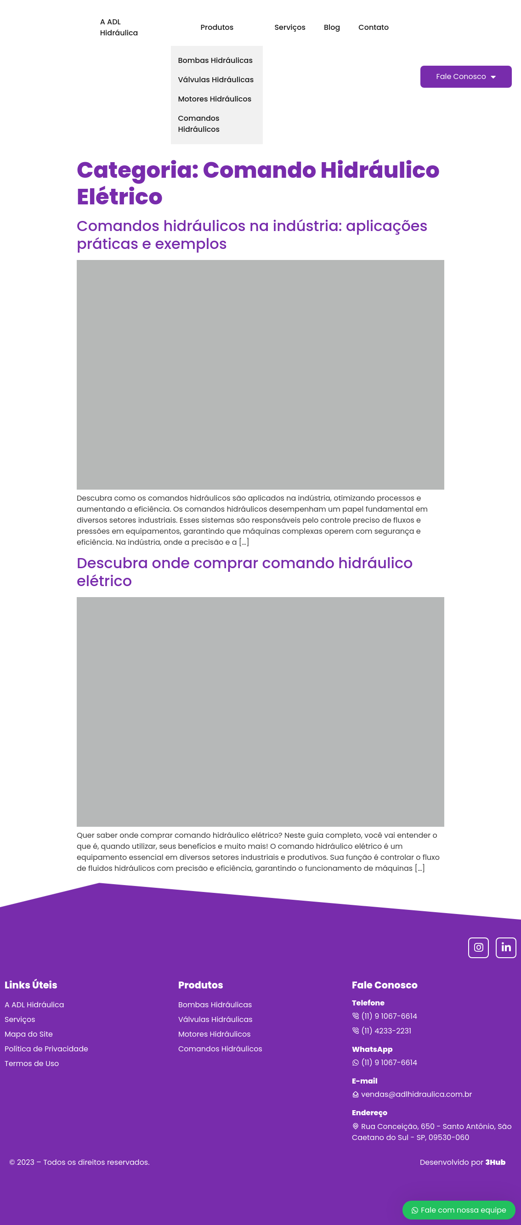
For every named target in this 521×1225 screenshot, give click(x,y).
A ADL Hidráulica (119, 27)
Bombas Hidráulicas (215, 60)
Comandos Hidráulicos (199, 124)
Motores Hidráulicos (214, 99)
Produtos (217, 27)
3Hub (495, 1162)
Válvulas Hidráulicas (216, 79)
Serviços (289, 27)
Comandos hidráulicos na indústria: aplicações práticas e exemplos (252, 234)
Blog (332, 27)
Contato (373, 27)
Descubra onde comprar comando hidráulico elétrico (245, 572)
